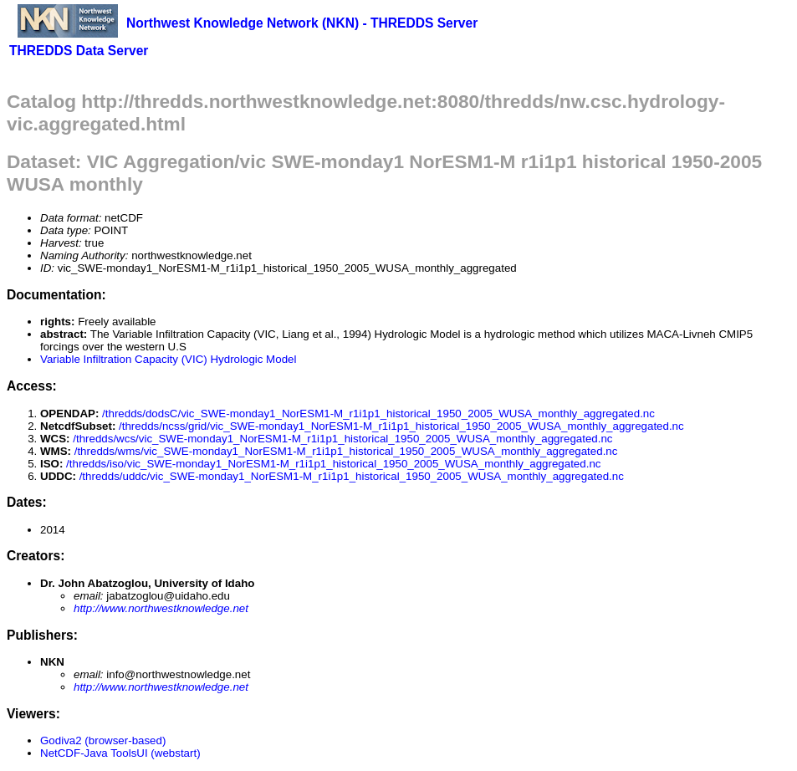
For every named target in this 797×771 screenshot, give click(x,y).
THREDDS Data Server (78, 50)
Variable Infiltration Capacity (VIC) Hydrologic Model (168, 359)
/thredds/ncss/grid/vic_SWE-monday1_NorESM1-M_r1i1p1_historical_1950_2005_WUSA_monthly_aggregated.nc (401, 426)
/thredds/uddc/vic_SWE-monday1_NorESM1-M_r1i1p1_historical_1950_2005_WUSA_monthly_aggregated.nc (351, 476)
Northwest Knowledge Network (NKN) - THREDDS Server (302, 23)
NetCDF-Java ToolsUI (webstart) (120, 753)
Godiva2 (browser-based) (103, 740)
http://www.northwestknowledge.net (161, 608)
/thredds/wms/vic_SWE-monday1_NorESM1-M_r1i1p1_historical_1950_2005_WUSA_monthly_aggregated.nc (346, 451)
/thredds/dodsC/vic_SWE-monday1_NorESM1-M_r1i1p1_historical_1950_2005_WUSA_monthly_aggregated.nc (378, 413)
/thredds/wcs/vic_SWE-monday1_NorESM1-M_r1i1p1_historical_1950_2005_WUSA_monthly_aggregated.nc (342, 438)
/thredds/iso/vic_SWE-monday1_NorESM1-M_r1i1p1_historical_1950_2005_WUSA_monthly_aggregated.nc (333, 463)
